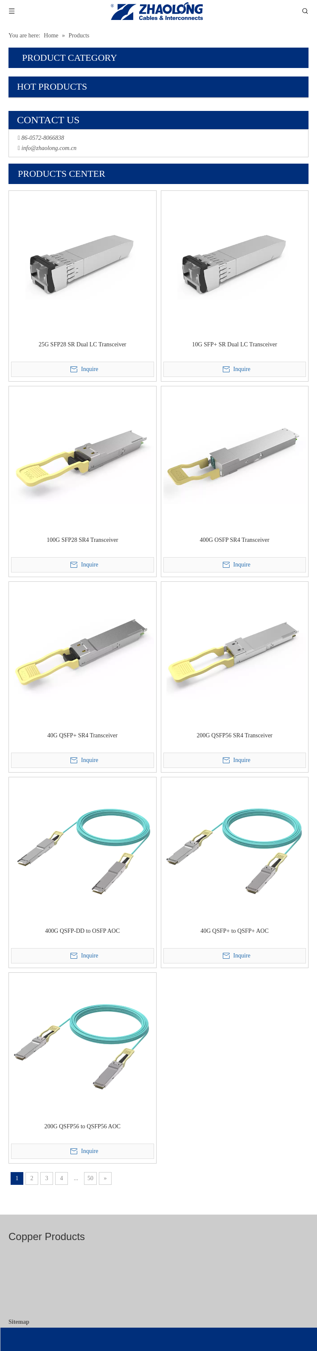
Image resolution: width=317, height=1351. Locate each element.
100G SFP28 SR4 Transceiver (82, 540)
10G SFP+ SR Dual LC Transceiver (234, 344)
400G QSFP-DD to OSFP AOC (82, 931)
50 (90, 1178)
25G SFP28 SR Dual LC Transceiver (82, 344)
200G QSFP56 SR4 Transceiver (234, 735)
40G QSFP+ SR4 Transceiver (83, 735)
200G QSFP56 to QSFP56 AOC (82, 1126)
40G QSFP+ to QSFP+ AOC (234, 931)
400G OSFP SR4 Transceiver (234, 540)
